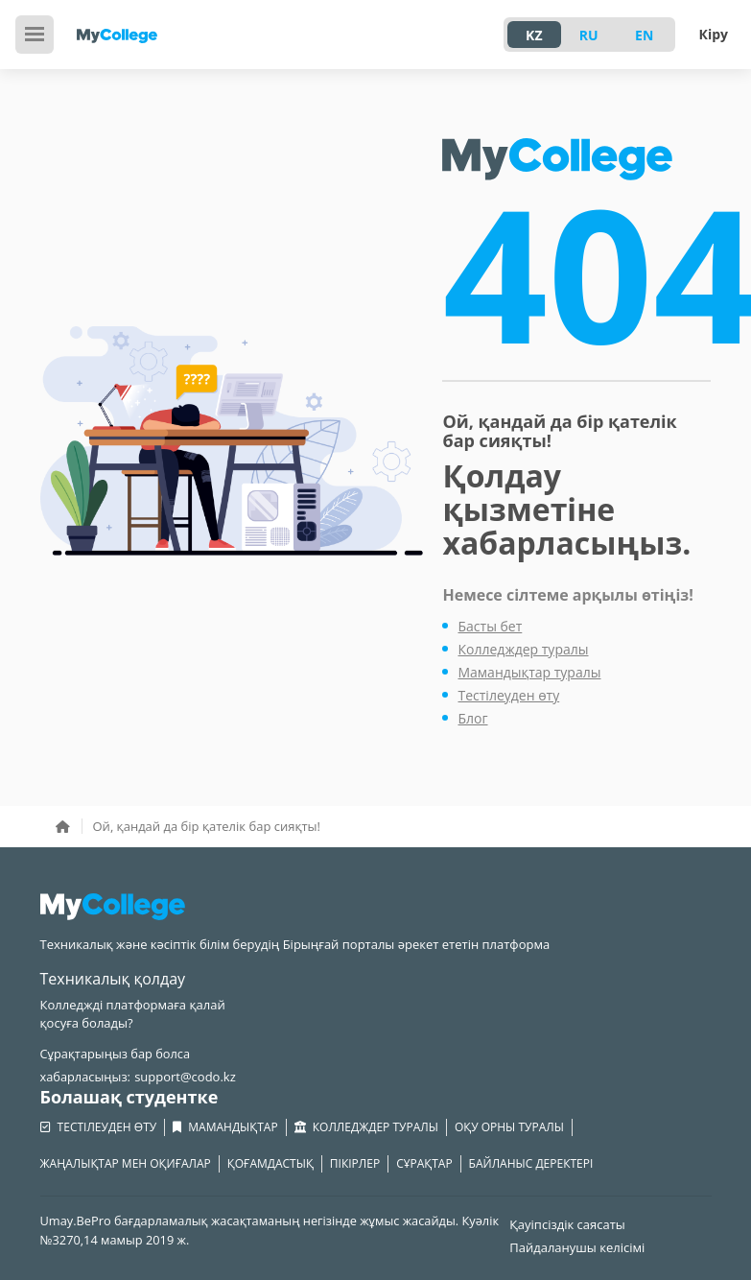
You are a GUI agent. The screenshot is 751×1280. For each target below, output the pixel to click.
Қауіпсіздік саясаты (567, 1224)
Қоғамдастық (270, 1163)
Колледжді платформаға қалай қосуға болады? (132, 1014)
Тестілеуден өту (508, 695)
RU (588, 35)
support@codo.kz (185, 1076)
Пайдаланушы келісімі (577, 1247)
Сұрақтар (424, 1163)
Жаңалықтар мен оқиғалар (125, 1163)
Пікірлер (355, 1163)
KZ (534, 35)
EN (644, 35)
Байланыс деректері (531, 1163)
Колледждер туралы (523, 649)
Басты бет (490, 626)
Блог (472, 718)
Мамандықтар (225, 1127)
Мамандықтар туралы (529, 672)
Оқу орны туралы (509, 1127)
